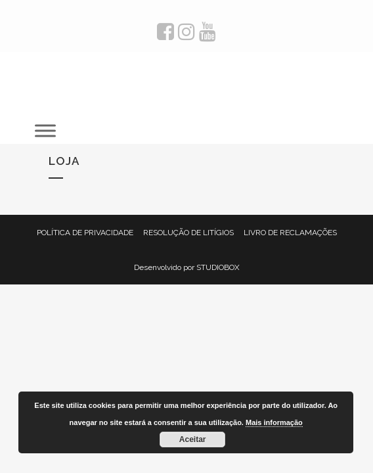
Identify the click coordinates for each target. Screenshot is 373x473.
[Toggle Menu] (46, 130)
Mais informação (274, 422)
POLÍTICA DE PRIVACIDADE (85, 232)
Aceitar (192, 439)
